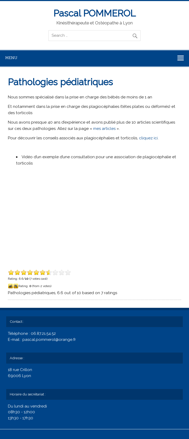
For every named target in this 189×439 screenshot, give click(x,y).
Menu (11, 57)
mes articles (104, 128)
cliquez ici (148, 138)
